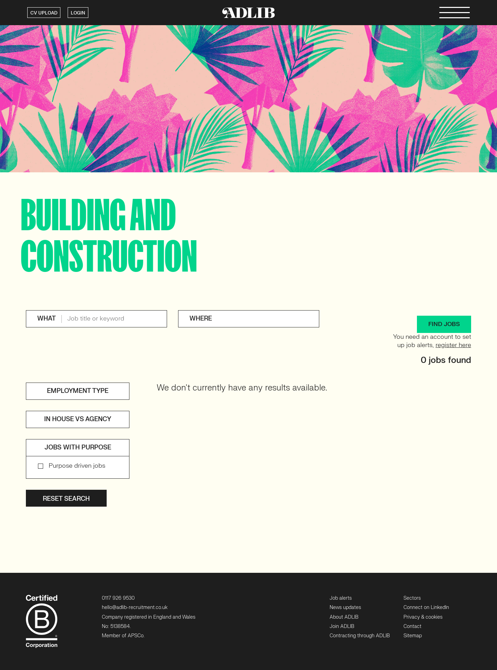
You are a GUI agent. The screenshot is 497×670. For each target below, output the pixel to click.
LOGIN (78, 13)
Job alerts (341, 598)
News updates (345, 607)
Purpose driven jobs (77, 466)
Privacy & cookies (422, 617)
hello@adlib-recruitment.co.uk (134, 607)
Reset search (66, 499)
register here (453, 345)
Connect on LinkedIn (426, 607)
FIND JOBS (444, 324)
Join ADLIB (342, 626)
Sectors (412, 598)
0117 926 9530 (118, 598)
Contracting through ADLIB (360, 635)
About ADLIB (344, 617)
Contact (412, 626)
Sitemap (412, 635)
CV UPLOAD (43, 13)
